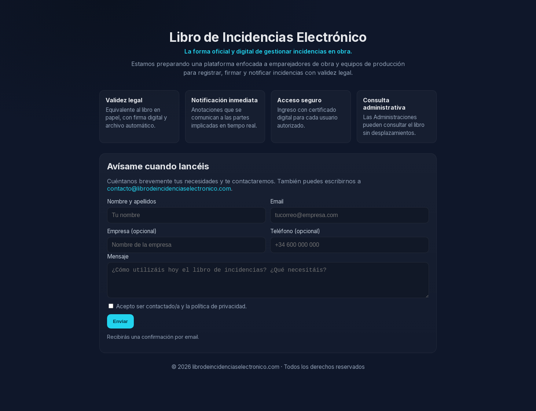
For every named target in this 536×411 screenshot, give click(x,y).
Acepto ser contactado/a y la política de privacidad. (178, 312)
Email (276, 201)
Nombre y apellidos (131, 201)
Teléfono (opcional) (295, 231)
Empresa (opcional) (132, 231)
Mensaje (118, 256)
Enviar (120, 327)
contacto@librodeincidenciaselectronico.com (169, 188)
